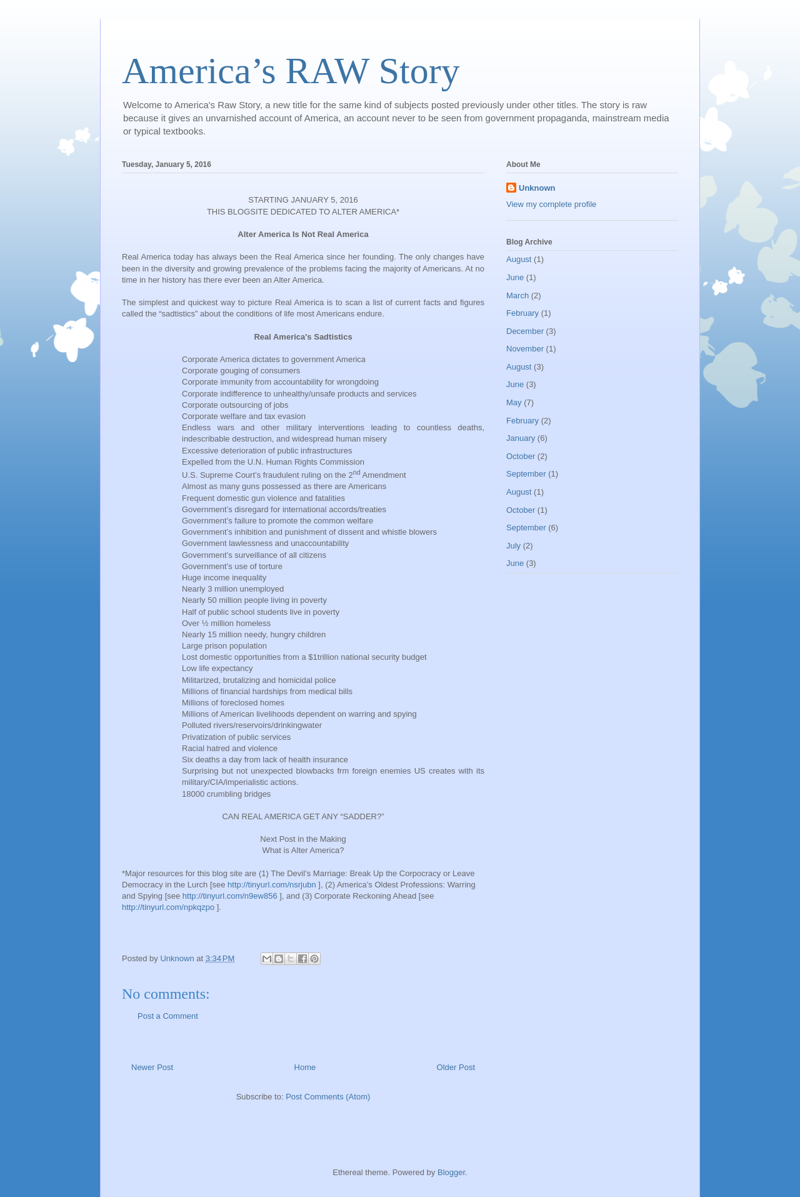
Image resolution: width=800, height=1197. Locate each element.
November (525, 348)
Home (305, 1067)
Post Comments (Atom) (328, 1096)
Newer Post (152, 1067)
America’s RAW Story (291, 70)
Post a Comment (168, 1016)
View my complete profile (551, 204)
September (526, 473)
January (520, 438)
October (520, 456)
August (518, 259)
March (517, 295)
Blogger (451, 1172)
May (514, 402)
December (525, 331)
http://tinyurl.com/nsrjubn (272, 884)
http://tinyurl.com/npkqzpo (168, 907)
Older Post (456, 1067)
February (522, 313)
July (513, 545)
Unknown (537, 188)
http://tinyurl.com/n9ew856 (230, 896)
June (515, 277)
